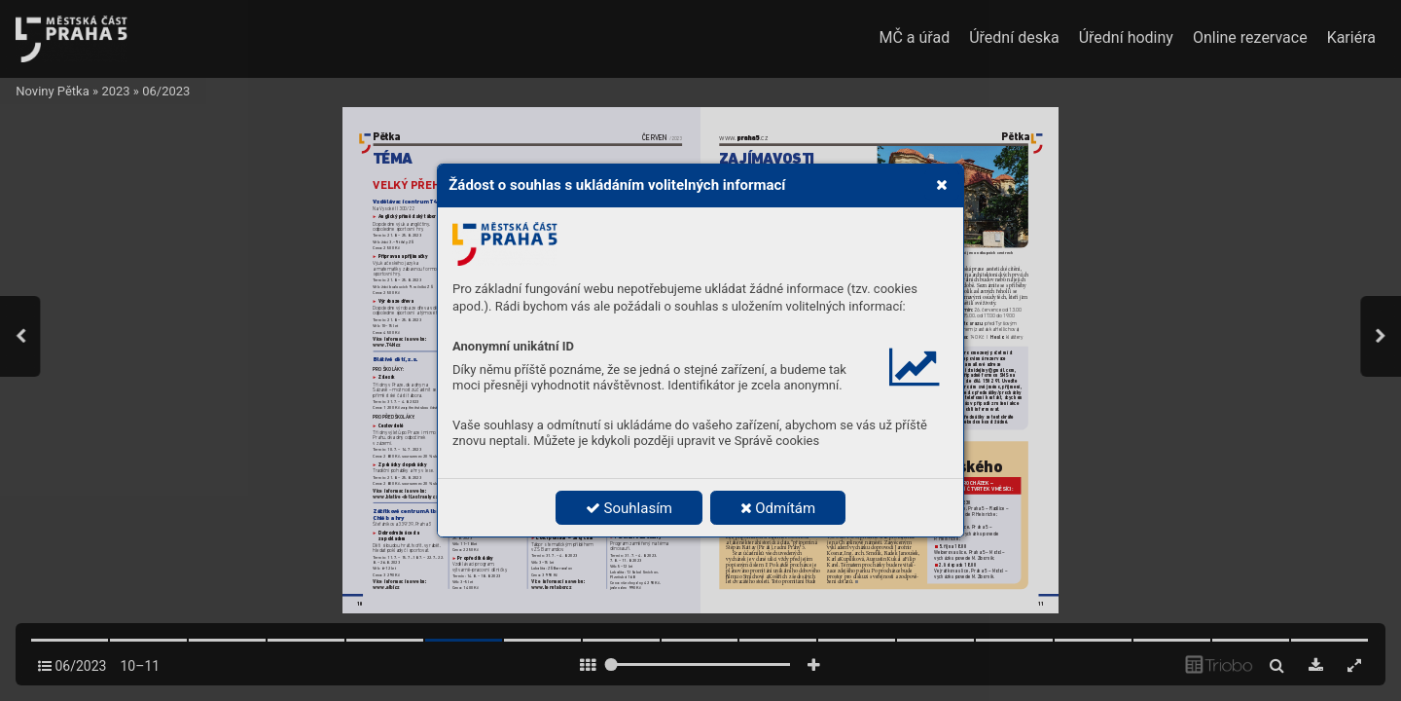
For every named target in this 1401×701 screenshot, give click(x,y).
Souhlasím (629, 508)
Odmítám (778, 508)
